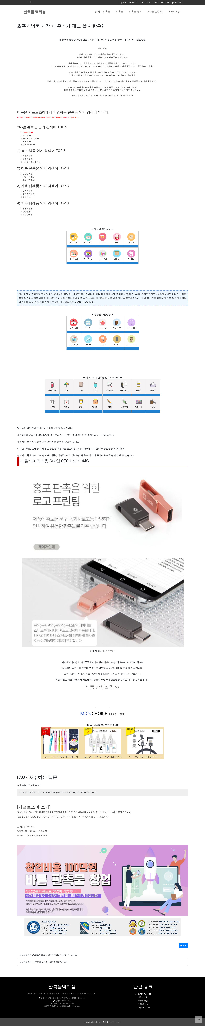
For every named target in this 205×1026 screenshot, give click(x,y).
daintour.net (114, 1022)
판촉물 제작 (135, 11)
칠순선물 (143, 997)
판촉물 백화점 (34, 12)
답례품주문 (143, 1004)
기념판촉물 (101, 298)
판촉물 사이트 (155, 11)
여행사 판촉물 (102, 11)
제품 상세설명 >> (102, 687)
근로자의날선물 (143, 993)
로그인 (165, 2)
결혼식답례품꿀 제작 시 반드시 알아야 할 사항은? (48, 954)
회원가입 (176, 2)
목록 (183, 945)
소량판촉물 (28, 132)
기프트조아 (174, 11)
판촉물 (119, 11)
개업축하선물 (143, 1007)
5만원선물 (143, 1000)
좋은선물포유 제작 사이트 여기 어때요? (44, 961)
